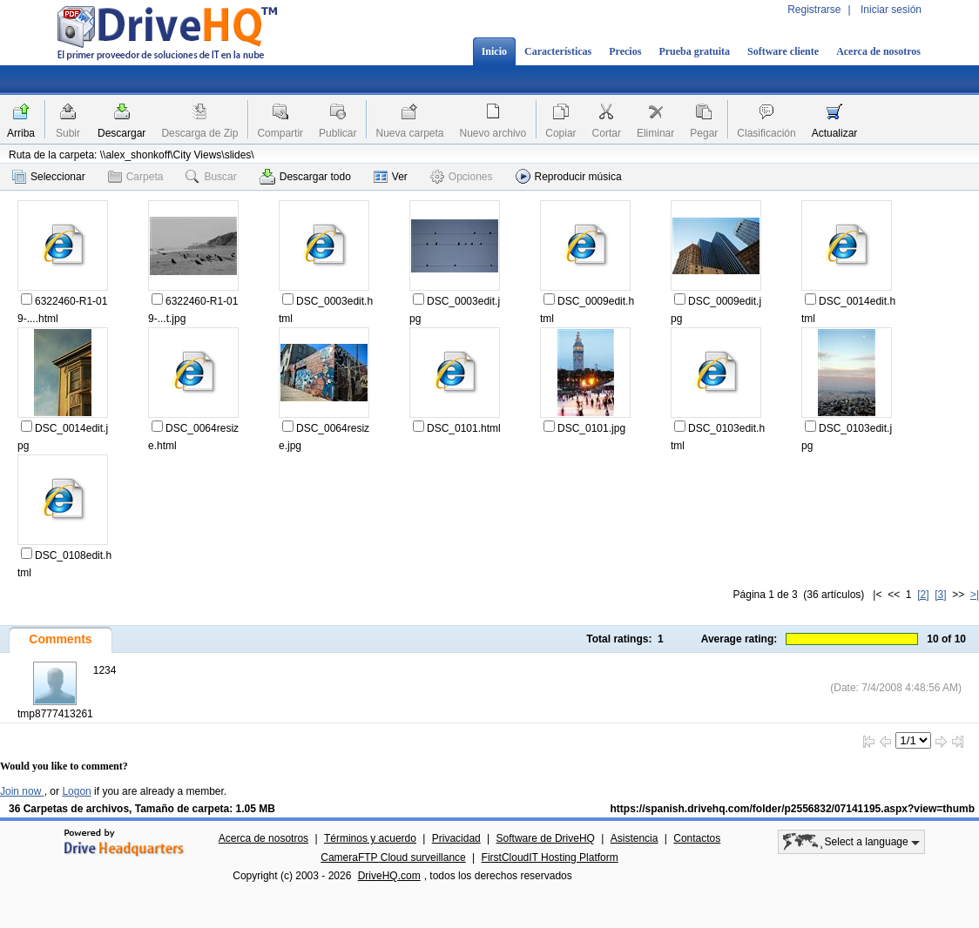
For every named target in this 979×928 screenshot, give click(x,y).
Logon (76, 791)
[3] (940, 594)
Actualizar (835, 133)
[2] (922, 594)
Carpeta (136, 177)
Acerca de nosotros (878, 51)
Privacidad (456, 838)
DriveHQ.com (389, 876)
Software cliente (783, 51)
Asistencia (634, 838)
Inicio (494, 51)
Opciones (461, 177)
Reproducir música (569, 176)
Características (557, 51)
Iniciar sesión (891, 9)
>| (974, 594)
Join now (22, 791)
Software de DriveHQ (545, 838)
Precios (625, 51)
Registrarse (814, 9)
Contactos (696, 838)
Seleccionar (48, 177)
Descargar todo (305, 177)
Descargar (121, 133)
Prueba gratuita (694, 51)
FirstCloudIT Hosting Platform (550, 857)
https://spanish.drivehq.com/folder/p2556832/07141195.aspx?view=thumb (793, 809)
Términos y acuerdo (370, 838)
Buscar (211, 177)
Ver (391, 177)
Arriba (21, 133)
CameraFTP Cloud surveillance (393, 857)
